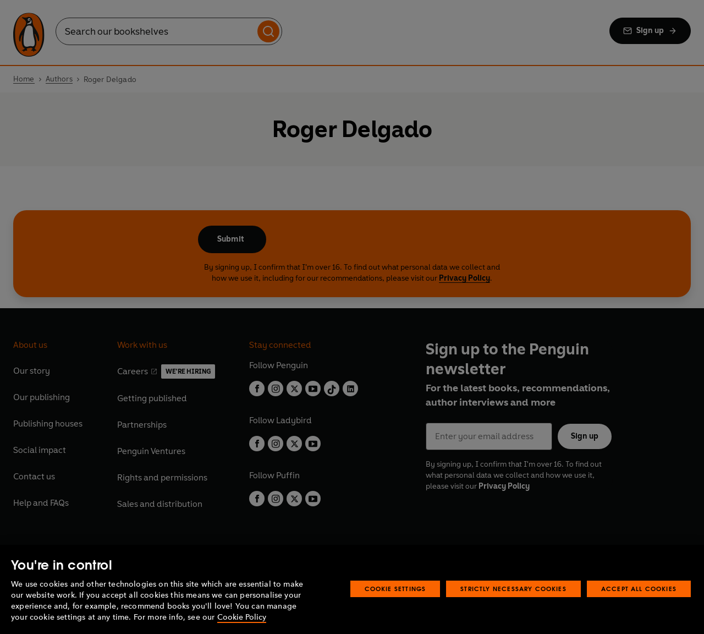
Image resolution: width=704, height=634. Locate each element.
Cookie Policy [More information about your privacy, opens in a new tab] (241, 617)
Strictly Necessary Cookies (513, 588)
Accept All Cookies (638, 588)
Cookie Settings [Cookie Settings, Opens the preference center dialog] (395, 588)
